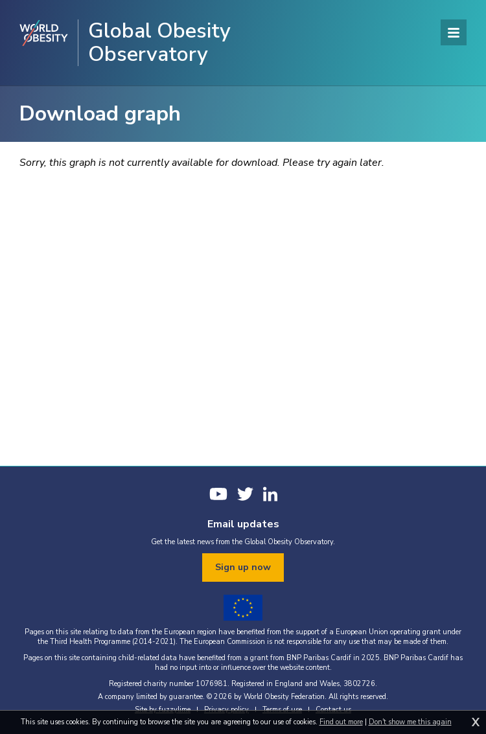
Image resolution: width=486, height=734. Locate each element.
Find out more (341, 722)
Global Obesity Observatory (159, 42)
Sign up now (243, 567)
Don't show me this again (410, 722)
